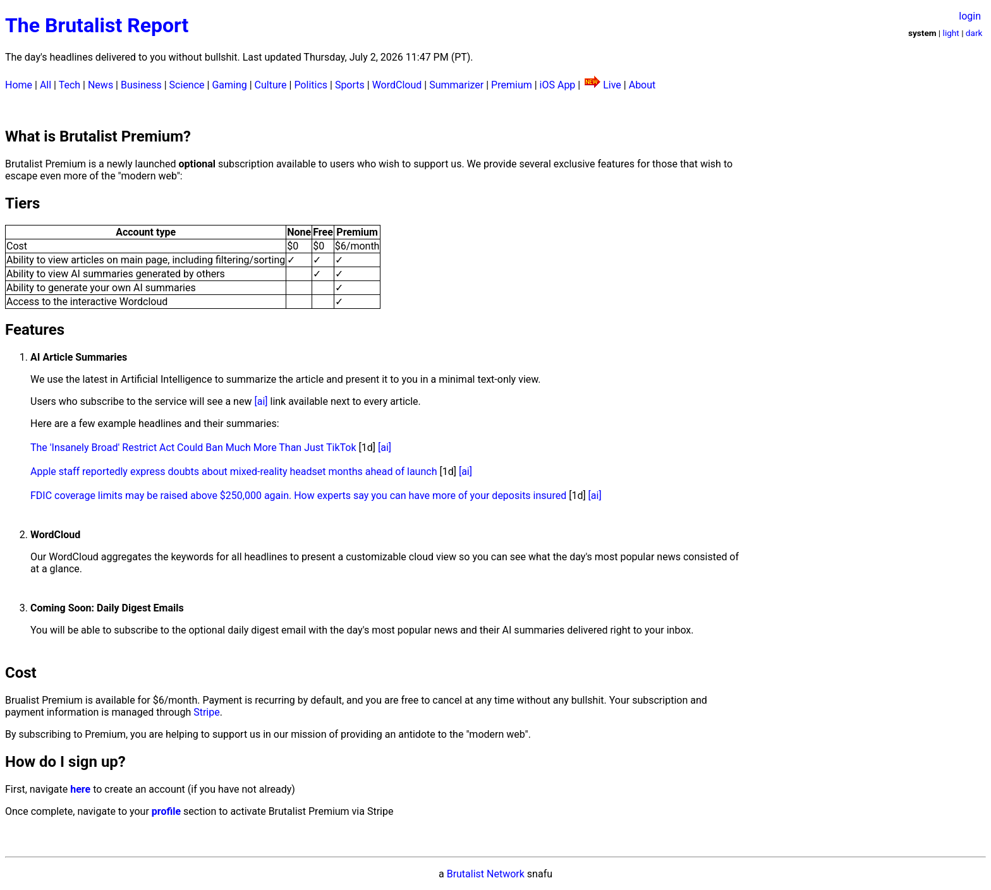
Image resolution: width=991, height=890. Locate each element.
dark (974, 33)
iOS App (558, 85)
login (970, 16)
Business (141, 85)
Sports (350, 85)
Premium (511, 85)
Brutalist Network (486, 874)
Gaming (229, 85)
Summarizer (456, 85)
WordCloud (397, 85)
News (100, 85)
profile (166, 811)
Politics (310, 85)
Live (612, 85)
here (80, 789)
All (45, 85)
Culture (271, 85)
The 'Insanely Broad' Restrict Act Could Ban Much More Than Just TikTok (193, 448)
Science (187, 85)
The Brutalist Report (96, 25)
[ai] (260, 401)
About (642, 85)
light (951, 33)
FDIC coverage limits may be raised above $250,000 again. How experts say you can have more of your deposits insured (298, 496)
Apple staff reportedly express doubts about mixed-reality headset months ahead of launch (233, 472)
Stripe (206, 712)
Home (18, 85)
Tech (69, 85)
